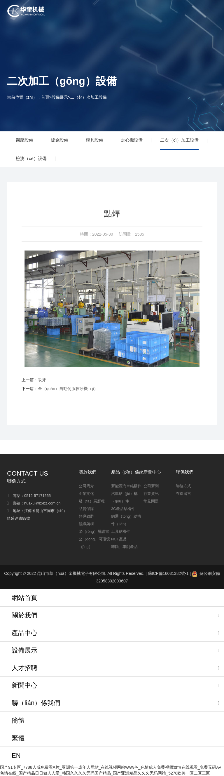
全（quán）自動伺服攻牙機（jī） (68, 388)
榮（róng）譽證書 (94, 531)
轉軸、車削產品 (124, 546)
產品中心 (24, 632)
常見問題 (151, 501)
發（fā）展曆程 (92, 501)
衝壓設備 (24, 140)
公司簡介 (86, 486)
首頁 (45, 97)
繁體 (18, 738)
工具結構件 (120, 531)
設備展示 (60, 97)
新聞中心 (24, 685)
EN (16, 755)
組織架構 (86, 524)
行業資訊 (151, 493)
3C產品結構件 (123, 509)
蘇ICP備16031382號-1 (168, 573)
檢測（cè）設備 (31, 158)
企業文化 (86, 493)
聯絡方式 (183, 486)
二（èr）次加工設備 (88, 97)
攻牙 (42, 379)
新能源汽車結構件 (126, 486)
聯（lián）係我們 (36, 703)
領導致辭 (86, 516)
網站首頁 (24, 597)
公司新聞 (151, 486)
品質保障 (86, 509)
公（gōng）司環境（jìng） (94, 543)
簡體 (18, 720)
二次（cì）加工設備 (179, 140)
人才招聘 (24, 667)
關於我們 (24, 615)
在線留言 (183, 493)
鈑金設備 (59, 140)
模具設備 (94, 140)
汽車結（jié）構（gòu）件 (124, 497)
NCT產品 (119, 539)
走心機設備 (132, 140)
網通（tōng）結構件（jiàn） (126, 520)
